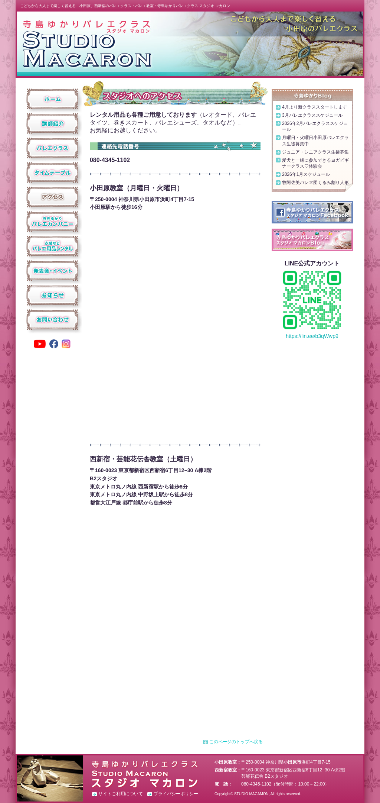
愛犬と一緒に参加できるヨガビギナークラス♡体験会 (315, 163)
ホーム (52, 99)
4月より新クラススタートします (314, 107)
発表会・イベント (52, 270)
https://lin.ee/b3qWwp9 (312, 336)
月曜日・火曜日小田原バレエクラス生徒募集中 (315, 140)
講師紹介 (52, 123)
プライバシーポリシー (176, 793)
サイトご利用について (120, 793)
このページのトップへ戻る (236, 741)
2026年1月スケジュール (306, 174)
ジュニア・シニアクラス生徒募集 (315, 152)
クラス (52, 148)
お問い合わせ (52, 319)
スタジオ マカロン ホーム (86, 43)
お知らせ (52, 295)
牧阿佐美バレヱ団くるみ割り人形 (315, 182)
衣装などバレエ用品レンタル (52, 246)
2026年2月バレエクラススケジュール (315, 126)
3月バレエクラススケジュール (312, 115)
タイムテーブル (52, 172)
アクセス (52, 197)
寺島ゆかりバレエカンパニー (52, 221)
